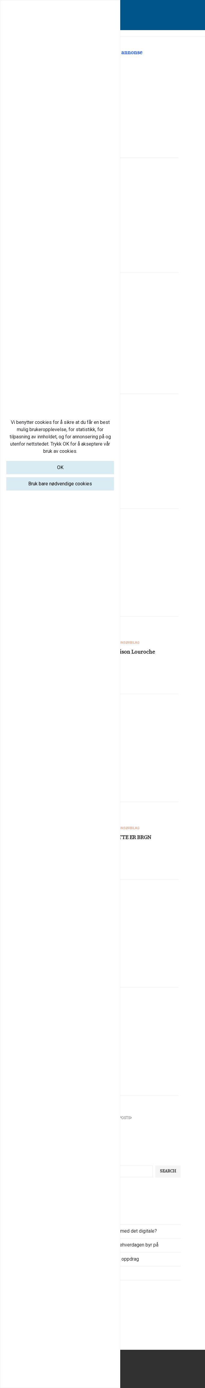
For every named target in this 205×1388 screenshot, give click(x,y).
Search (168, 1171)
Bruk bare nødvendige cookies (60, 484)
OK (60, 467)
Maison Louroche (133, 652)
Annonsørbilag (125, 643)
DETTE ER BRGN (131, 837)
